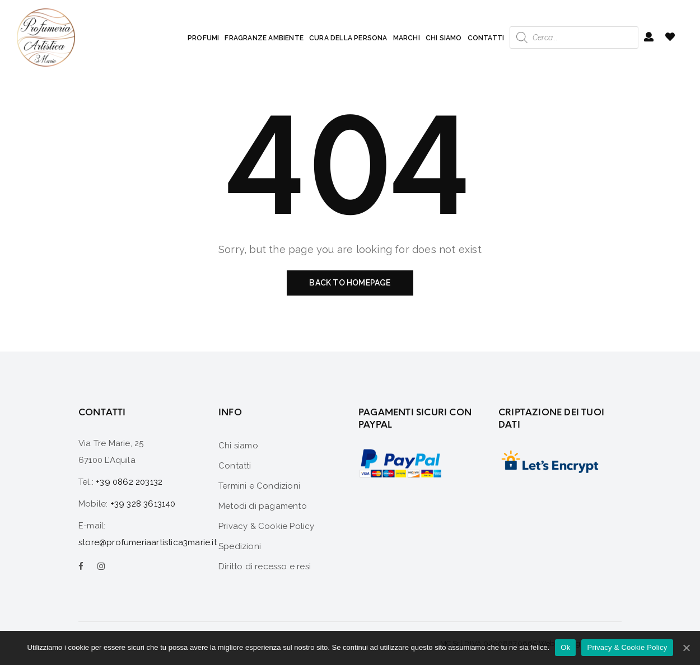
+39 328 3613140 (143, 504)
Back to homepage (349, 282)
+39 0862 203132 (129, 482)
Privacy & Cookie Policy (627, 647)
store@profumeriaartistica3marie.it (147, 542)
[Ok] (686, 647)
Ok (565, 647)
